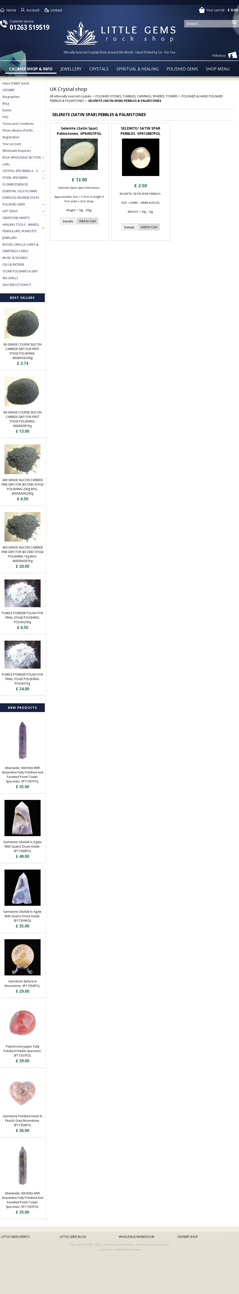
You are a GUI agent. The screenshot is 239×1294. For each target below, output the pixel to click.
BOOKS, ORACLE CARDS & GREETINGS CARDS (20, 247)
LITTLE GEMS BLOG (73, 1237)
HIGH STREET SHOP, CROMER (16, 86)
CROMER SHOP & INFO (31, 69)
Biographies (11, 97)
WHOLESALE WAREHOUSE (136, 1237)
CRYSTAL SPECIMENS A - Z (20, 171)
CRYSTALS (99, 69)
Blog (5, 103)
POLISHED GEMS (182, 69)
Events (6, 110)
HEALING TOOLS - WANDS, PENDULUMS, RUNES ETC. (20, 227)
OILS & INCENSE (13, 264)
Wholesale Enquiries (16, 151)
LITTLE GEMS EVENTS (15, 1237)
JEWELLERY (70, 69)
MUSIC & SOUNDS (14, 258)
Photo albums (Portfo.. (18, 130)
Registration (10, 137)
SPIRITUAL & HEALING (138, 69)
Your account (11, 144)
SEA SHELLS (10, 278)
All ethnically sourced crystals (70, 96)
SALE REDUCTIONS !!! (16, 285)
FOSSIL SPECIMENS (15, 178)
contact (56, 10)
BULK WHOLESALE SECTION (21, 157)
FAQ (5, 117)
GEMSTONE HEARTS (16, 218)
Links (5, 164)
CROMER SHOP (187, 1237)
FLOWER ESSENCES (15, 184)
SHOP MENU (218, 69)
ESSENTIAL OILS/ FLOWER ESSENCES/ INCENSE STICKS (20, 194)
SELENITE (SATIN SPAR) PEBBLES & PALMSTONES (124, 101)
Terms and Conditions (18, 124)
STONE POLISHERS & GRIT (20, 271)
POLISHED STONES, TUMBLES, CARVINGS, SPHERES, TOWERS (136, 96)
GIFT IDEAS (9, 211)
